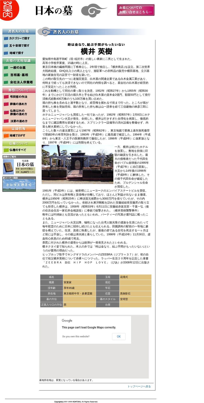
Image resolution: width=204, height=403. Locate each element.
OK (119, 336)
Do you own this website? (76, 336)
